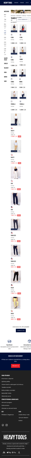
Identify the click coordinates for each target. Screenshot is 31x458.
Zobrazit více (21, 330)
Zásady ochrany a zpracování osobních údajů (15, 443)
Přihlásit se (15, 366)
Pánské (22, 2)
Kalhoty (24, 15)
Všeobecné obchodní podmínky (15, 446)
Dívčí (27, 2)
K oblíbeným (19, 124)
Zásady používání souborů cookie (15, 448)
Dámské (16, 2)
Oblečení (18, 15)
